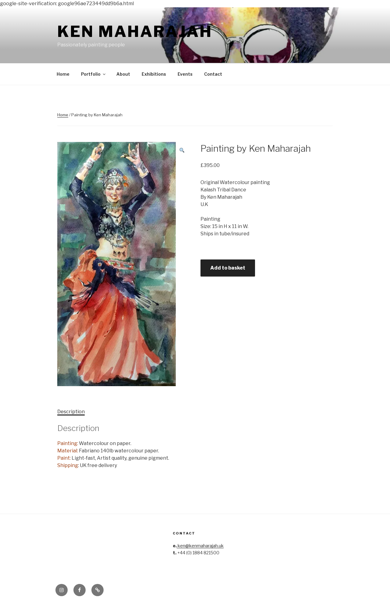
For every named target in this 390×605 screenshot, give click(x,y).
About (123, 74)
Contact (213, 74)
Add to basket (227, 268)
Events (185, 74)
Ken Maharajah (134, 31)
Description (71, 412)
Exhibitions (154, 74)
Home (63, 74)
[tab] (71, 411)
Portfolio (93, 74)
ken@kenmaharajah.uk (200, 545)
